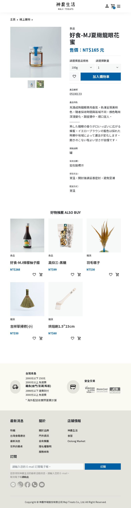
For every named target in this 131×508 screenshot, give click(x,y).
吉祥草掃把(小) (21, 326)
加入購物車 (100, 76)
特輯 (12, 430)
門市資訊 (44, 435)
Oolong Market (76, 441)
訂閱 (103, 467)
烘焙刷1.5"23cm (61, 326)
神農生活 (73, 430)
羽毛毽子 (93, 262)
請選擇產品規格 (79, 61)
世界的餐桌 (16, 446)
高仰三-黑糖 (57, 262)
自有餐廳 (44, 441)
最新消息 (15, 441)
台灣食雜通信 (17, 435)
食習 (70, 435)
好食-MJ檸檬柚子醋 (25, 262)
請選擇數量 (102, 61)
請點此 (25, 477)
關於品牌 (44, 430)
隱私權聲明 (45, 446)
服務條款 (44, 451)
